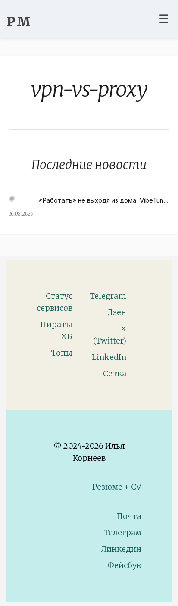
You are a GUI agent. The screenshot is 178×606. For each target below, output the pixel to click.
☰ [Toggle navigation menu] (164, 18)
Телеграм (122, 532)
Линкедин (121, 549)
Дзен (116, 312)
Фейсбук (124, 565)
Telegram (108, 296)
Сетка (114, 373)
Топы (61, 353)
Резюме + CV (116, 487)
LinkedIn (109, 357)
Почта (128, 516)
